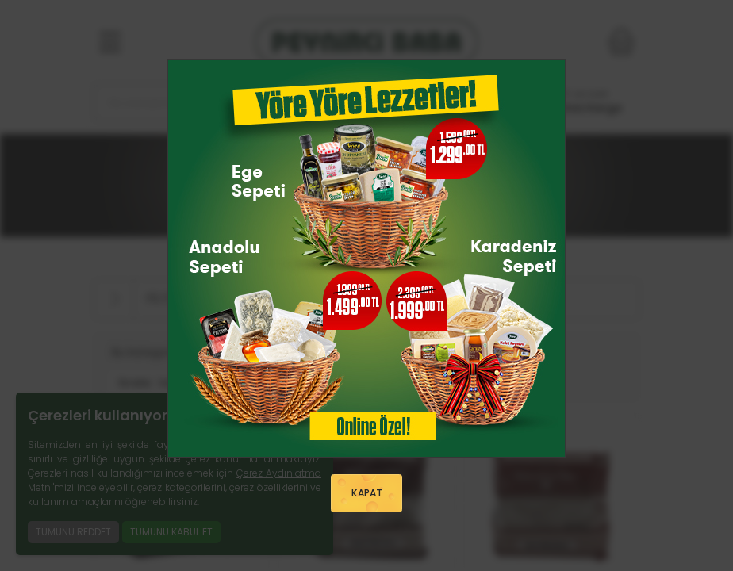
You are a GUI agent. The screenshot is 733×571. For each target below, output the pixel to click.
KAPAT (366, 493)
